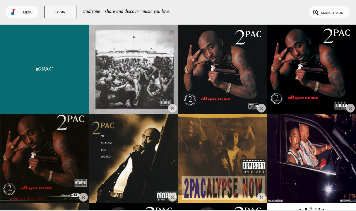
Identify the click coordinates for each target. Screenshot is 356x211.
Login (60, 12)
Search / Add (327, 12)
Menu (27, 12)
